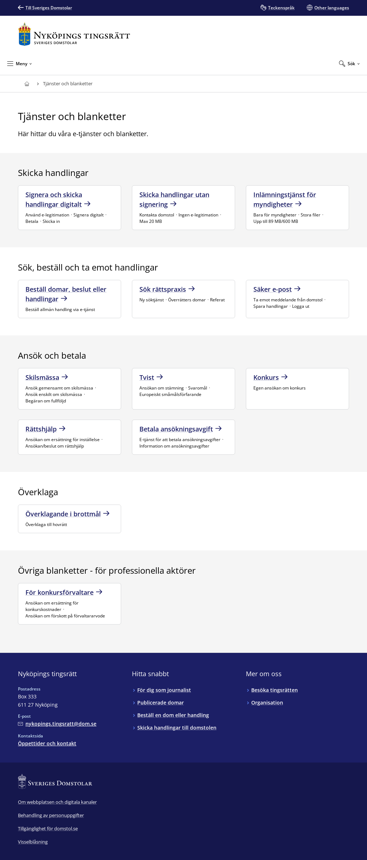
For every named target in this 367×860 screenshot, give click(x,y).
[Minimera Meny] (19, 63)
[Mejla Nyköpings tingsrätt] (57, 724)
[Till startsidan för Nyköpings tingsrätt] (74, 34)
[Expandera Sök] (349, 63)
